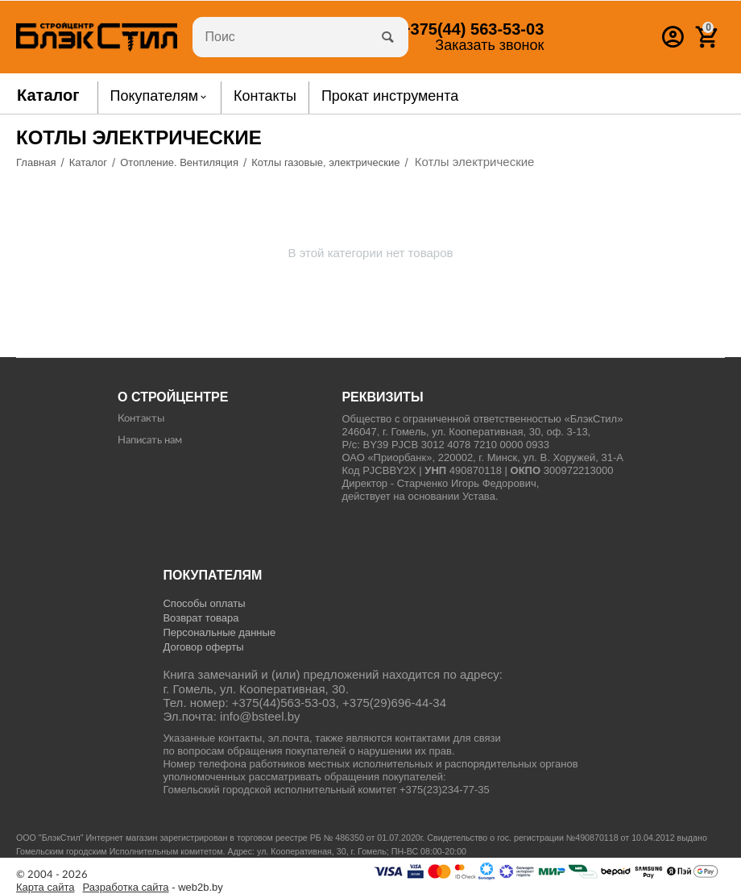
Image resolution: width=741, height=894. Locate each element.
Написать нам (150, 440)
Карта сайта (45, 887)
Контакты (141, 419)
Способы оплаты (204, 603)
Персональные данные (219, 632)
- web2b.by (153, 887)
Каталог (48, 95)
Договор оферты (203, 647)
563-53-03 (472, 29)
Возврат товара (200, 618)
